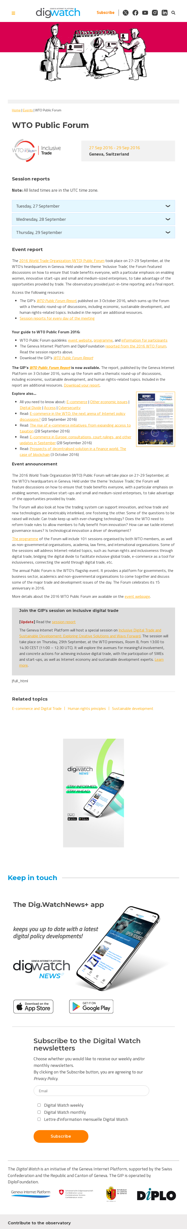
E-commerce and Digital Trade (37, 708)
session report (64, 622)
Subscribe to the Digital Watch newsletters (87, 1044)
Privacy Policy (45, 1078)
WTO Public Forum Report (56, 301)
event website (80, 340)
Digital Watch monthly (61, 1112)
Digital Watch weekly (60, 1105)
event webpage (137, 596)
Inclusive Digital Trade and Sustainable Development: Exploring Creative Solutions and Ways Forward (90, 633)
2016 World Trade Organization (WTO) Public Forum (61, 260)
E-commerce (76, 402)
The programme (25, 539)
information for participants (145, 340)
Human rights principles (87, 708)
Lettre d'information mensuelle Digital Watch (82, 1119)
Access (50, 407)
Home (16, 110)
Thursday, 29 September (39, 232)
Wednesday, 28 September (41, 219)
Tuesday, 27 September (38, 206)
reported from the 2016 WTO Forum (135, 346)
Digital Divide (30, 407)
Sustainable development (132, 708)
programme (103, 340)
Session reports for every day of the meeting (57, 318)
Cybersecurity (69, 407)
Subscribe (105, 13)
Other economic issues (109, 402)
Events (28, 110)
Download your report (82, 385)
